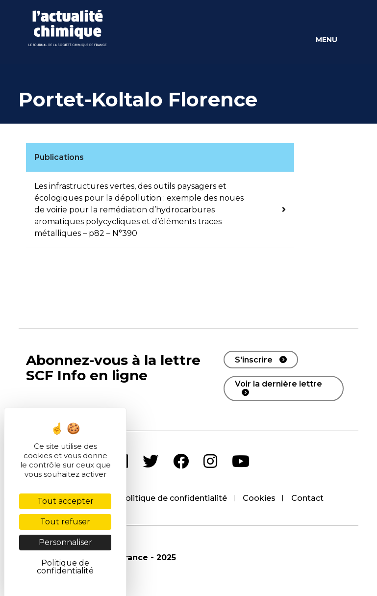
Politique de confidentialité (173, 498)
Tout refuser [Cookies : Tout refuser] (65, 521)
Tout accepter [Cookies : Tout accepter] (65, 501)
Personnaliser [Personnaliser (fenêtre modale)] (65, 542)
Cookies (259, 498)
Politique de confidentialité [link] (65, 566)
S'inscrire (254, 359)
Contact (307, 498)
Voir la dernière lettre (278, 384)
